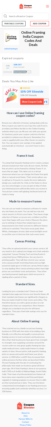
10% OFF (17, 64)
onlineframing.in (11, 48)
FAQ (25, 416)
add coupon (39, 24)
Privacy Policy (25, 425)
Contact (25, 422)
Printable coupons (14, 24)
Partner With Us (26, 419)
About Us (25, 413)
